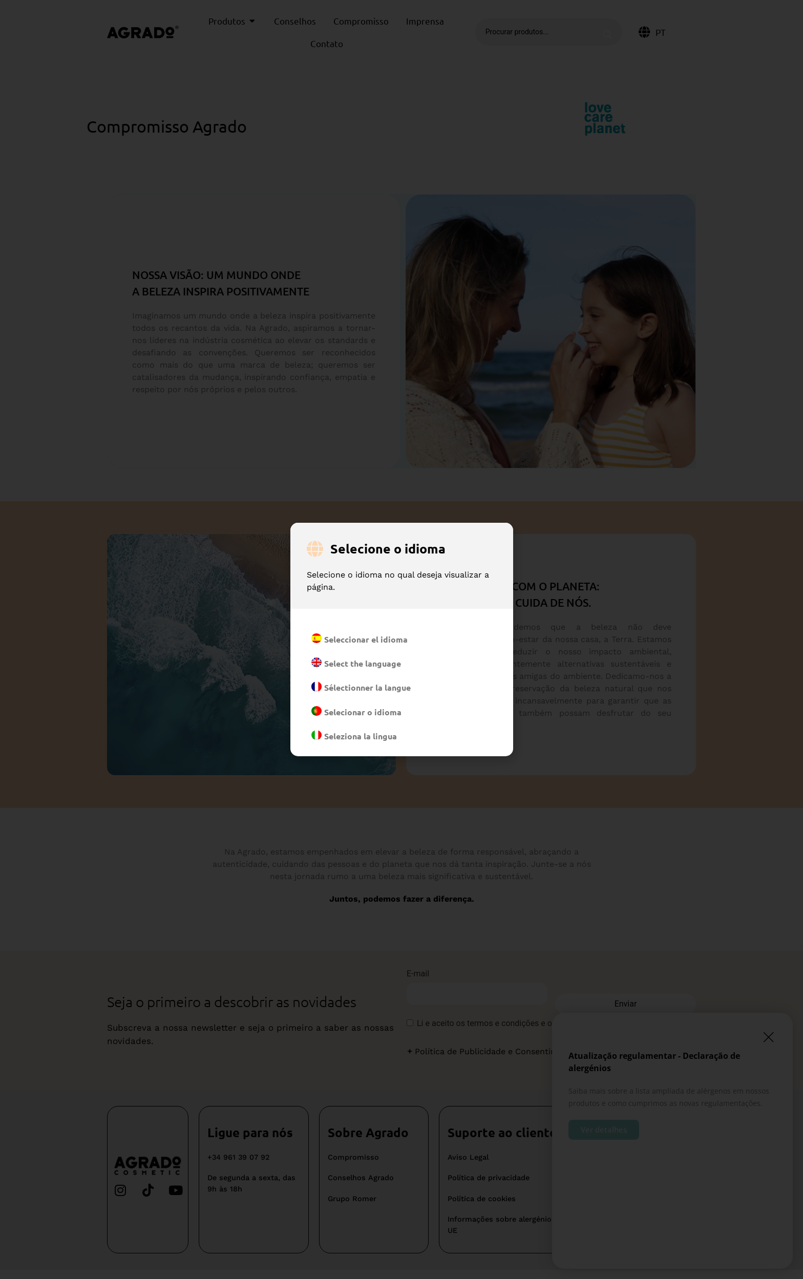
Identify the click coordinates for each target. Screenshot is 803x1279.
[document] (401, 639)
